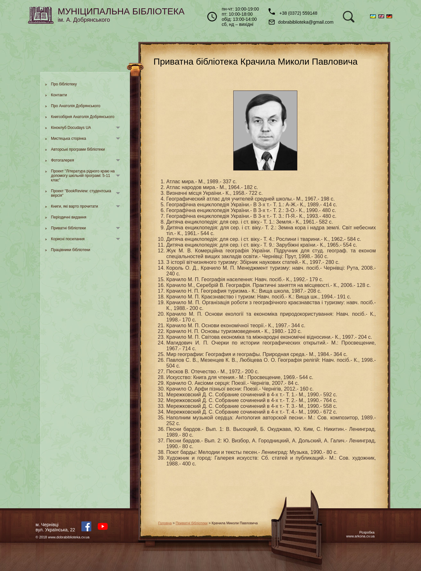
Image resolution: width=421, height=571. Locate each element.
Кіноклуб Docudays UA (71, 127)
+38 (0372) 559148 (293, 12)
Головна (165, 523)
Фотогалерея (62, 160)
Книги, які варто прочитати (74, 206)
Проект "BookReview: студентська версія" (81, 193)
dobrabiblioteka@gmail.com (301, 22)
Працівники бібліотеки (70, 250)
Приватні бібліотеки (68, 228)
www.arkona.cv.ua (360, 536)
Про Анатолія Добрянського (75, 106)
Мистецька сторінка (68, 138)
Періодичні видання (68, 217)
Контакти (59, 95)
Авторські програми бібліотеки (78, 149)
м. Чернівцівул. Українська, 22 (55, 527)
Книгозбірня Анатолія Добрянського (82, 117)
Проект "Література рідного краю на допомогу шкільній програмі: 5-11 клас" (83, 175)
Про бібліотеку (64, 84)
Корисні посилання (68, 239)
